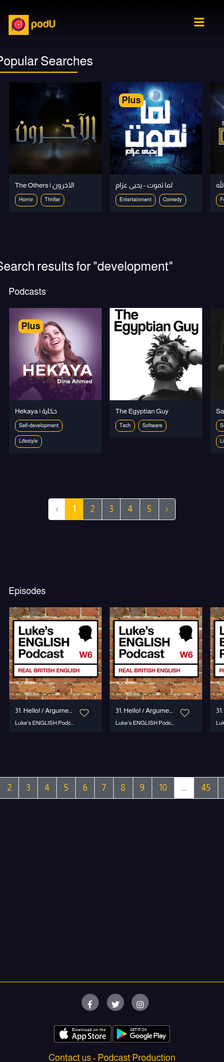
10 (163, 787)
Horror (26, 199)
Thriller (52, 199)
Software (152, 425)
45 (205, 787)
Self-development (39, 425)
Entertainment (135, 199)
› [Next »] (167, 509)
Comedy (172, 199)
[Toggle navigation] (199, 25)
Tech (125, 425)
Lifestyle (28, 441)
